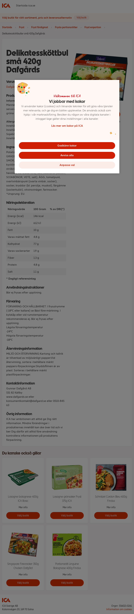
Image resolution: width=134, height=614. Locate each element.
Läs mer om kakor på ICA (67, 125)
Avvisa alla (67, 155)
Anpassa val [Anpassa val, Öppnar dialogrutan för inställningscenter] (67, 165)
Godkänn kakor (67, 145)
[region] (67, 126)
